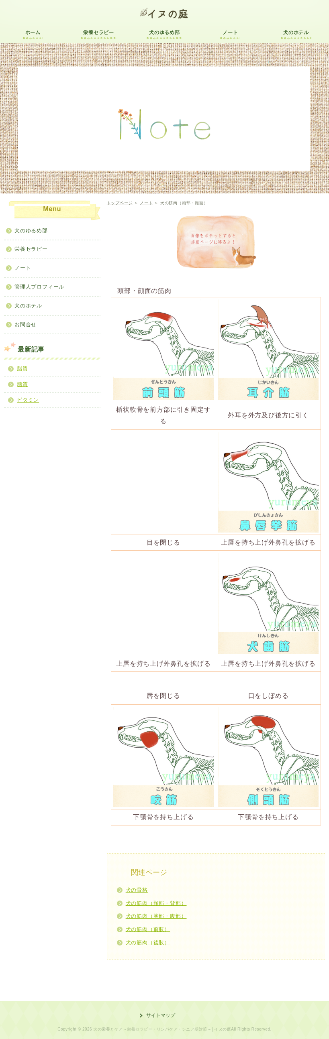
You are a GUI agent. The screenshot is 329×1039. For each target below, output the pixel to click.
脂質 (22, 369)
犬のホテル (296, 32)
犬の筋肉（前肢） (148, 929)
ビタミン (28, 400)
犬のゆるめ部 (164, 32)
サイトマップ (160, 1015)
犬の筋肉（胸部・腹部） (156, 916)
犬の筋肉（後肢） (148, 942)
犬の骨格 (137, 890)
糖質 (22, 384)
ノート (230, 32)
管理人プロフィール (39, 287)
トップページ (120, 203)
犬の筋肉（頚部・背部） (156, 903)
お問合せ (25, 324)
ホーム (33, 32)
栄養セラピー (98, 32)
